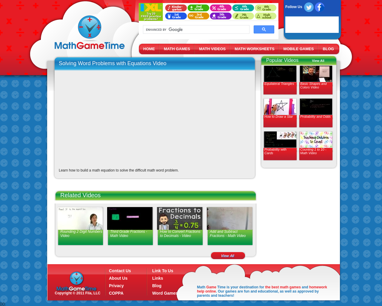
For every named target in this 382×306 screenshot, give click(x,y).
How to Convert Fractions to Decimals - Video (180, 234)
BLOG (328, 49)
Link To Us (162, 270)
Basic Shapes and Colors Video (313, 85)
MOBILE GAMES (299, 49)
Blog (156, 285)
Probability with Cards (275, 151)
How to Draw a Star (278, 116)
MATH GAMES (177, 49)
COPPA (116, 293)
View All (318, 60)
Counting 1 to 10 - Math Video (313, 151)
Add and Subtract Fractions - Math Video (228, 234)
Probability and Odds (315, 116)
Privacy (116, 285)
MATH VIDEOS (212, 49)
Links (157, 278)
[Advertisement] (297, 215)
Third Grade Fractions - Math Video (128, 234)
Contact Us (120, 270)
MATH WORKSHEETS (254, 49)
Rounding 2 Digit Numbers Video (81, 234)
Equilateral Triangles (279, 83)
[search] (195, 29)
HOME (149, 49)
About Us (118, 278)
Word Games (165, 293)
